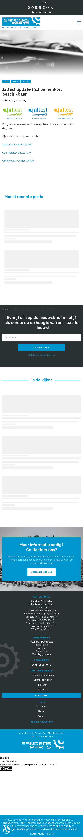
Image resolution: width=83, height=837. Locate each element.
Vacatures (42, 689)
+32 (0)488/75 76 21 (47, 623)
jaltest (15, 81)
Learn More (37, 834)
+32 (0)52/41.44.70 (51, 614)
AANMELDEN (39, 12)
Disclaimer (41, 706)
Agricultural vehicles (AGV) (17, 144)
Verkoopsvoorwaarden (43, 675)
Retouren (42, 685)
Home (6, 81)
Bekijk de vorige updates (41, 355)
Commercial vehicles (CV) (16, 152)
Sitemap (41, 711)
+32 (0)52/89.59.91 (46, 620)
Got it (50, 834)
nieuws (26, 81)
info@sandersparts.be (41, 626)
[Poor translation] (8, 768)
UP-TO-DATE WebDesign (41, 736)
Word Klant (41, 695)
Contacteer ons (41, 572)
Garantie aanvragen (42, 680)
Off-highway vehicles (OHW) (18, 160)
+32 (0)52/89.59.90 (49, 617)
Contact (41, 716)
